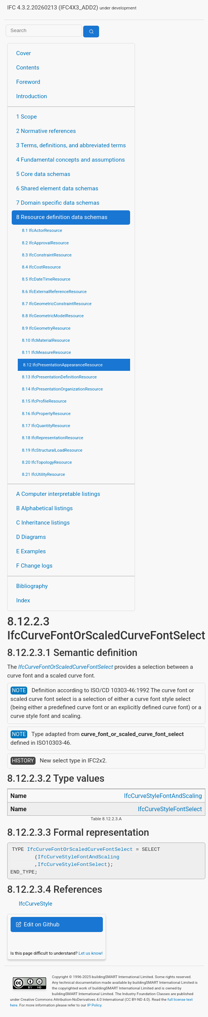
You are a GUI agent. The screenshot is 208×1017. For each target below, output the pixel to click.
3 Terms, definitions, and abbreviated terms (71, 145)
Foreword (28, 82)
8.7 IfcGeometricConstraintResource (57, 303)
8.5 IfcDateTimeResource (46, 279)
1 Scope (26, 116)
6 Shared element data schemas (57, 188)
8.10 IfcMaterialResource (46, 340)
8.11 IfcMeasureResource (46, 352)
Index (23, 600)
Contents (27, 67)
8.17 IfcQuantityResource (46, 425)
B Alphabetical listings (44, 508)
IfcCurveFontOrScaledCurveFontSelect (65, 667)
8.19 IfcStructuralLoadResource (52, 450)
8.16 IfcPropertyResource (46, 413)
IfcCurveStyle (35, 903)
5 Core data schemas (43, 174)
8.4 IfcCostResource (41, 267)
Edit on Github (37, 924)
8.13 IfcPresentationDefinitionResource (59, 377)
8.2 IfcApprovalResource (45, 242)
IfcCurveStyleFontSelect (170, 809)
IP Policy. (94, 1005)
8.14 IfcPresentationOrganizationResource (62, 389)
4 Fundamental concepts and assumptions (70, 159)
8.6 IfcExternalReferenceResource (54, 291)
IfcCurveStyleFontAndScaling (163, 795)
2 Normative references (46, 131)
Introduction (31, 96)
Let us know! (91, 953)
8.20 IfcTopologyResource (47, 462)
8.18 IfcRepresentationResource (52, 437)
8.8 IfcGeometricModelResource (53, 315)
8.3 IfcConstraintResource (46, 255)
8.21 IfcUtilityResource (43, 474)
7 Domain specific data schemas (57, 202)
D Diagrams (31, 537)
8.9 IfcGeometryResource (46, 328)
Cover (23, 53)
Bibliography (32, 586)
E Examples (31, 551)
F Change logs (34, 565)
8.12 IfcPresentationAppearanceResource (62, 364)
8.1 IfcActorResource (42, 230)
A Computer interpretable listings (58, 494)
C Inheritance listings (43, 522)
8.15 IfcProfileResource (44, 401)
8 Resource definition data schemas (61, 217)
